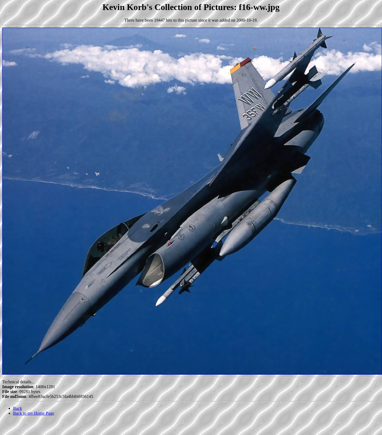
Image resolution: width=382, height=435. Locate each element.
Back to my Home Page (33, 413)
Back (17, 408)
